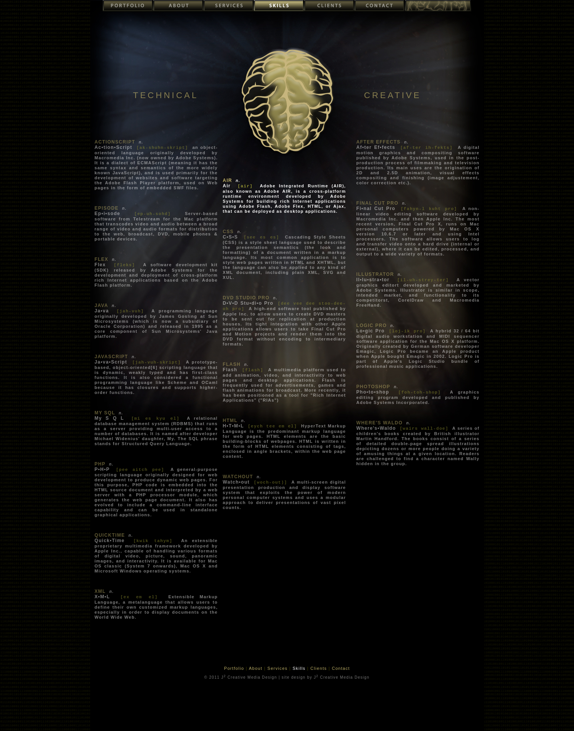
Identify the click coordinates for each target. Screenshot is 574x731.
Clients (319, 668)
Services (279, 668)
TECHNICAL (166, 95)
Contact (341, 668)
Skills (300, 668)
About (256, 668)
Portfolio (235, 668)
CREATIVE (392, 95)
